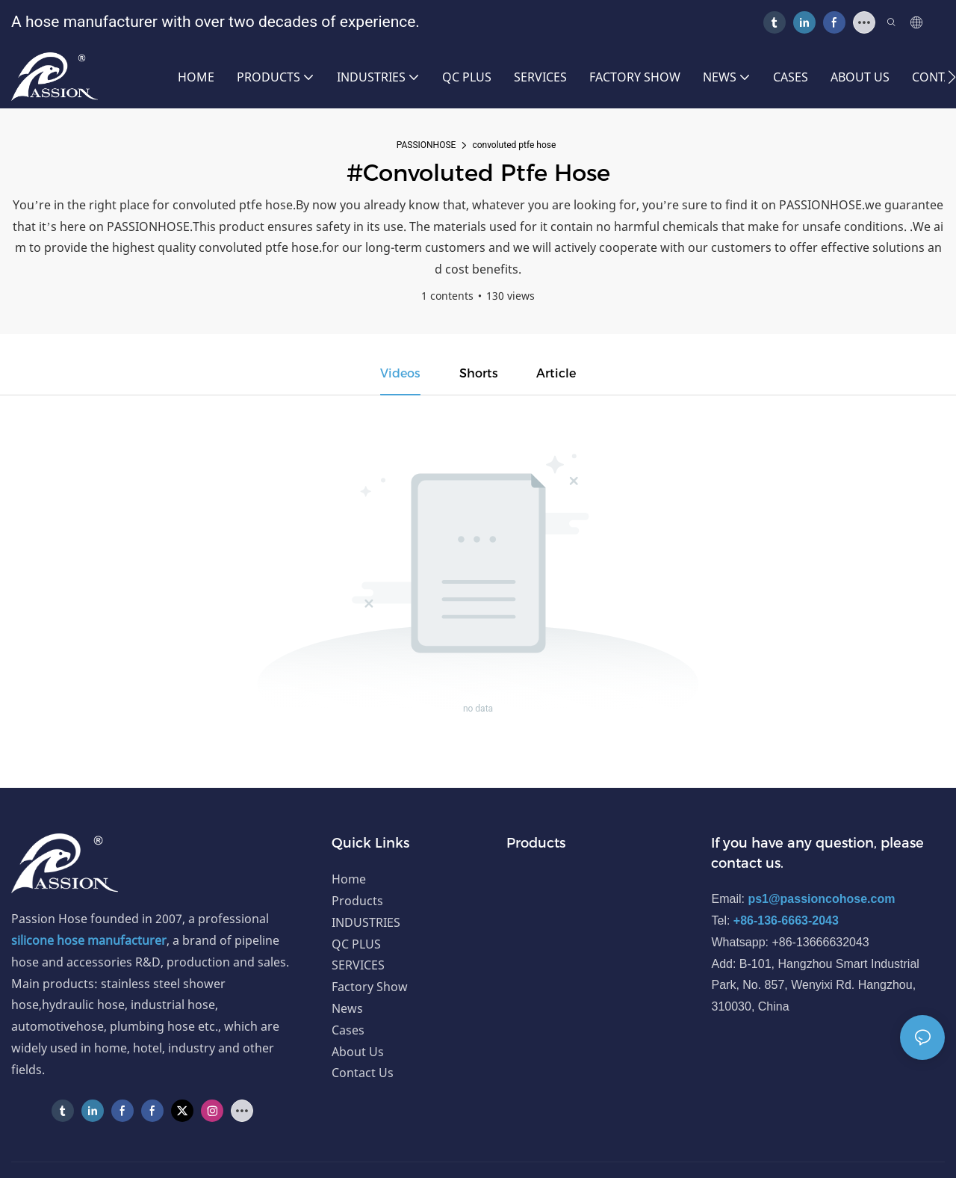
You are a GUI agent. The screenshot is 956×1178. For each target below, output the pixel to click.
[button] (952, 77)
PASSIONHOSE (426, 145)
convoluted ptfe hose (514, 145)
